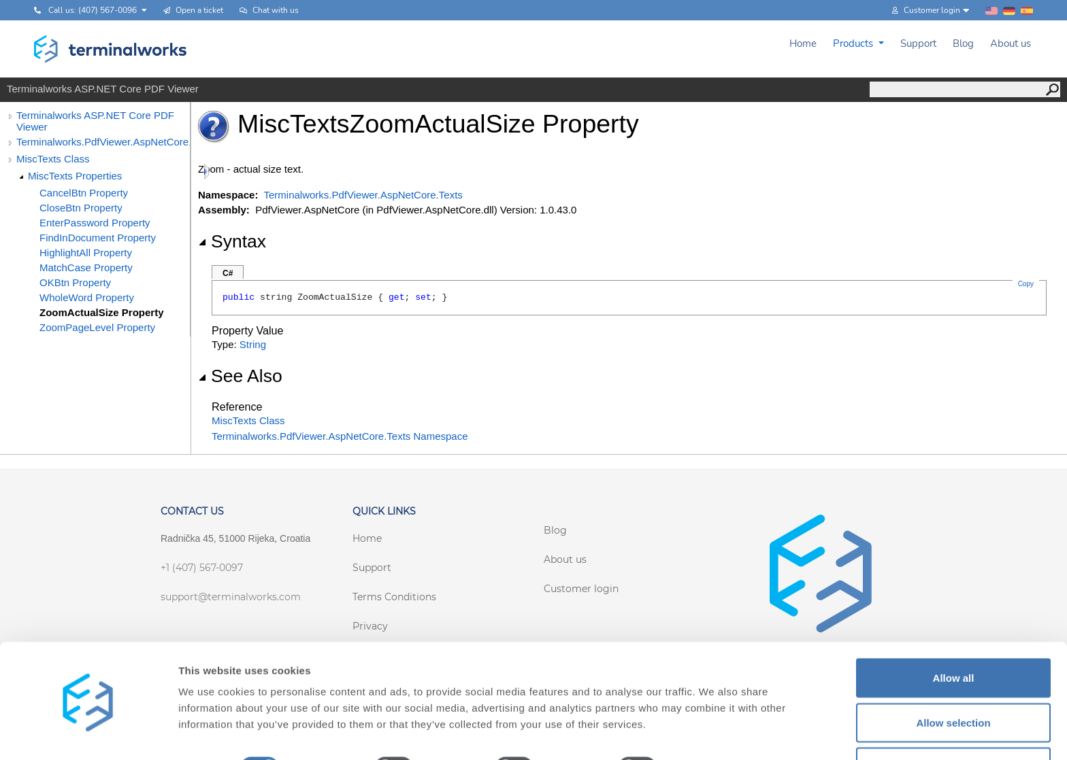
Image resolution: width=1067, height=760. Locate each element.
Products (854, 43)
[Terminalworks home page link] (110, 49)
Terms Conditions (394, 597)
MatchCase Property (86, 267)
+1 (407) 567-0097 (202, 568)
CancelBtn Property (83, 192)
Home (803, 43)
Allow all (953, 634)
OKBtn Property (75, 282)
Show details (714, 725)
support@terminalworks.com (231, 597)
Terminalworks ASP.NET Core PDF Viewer (95, 121)
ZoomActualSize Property (101, 312)
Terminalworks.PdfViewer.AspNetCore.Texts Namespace (340, 436)
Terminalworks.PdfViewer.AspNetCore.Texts (103, 142)
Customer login (581, 589)
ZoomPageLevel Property (97, 327)
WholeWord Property (86, 297)
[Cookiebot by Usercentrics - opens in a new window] (88, 733)
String (253, 344)
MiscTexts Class (53, 159)
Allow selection (953, 679)
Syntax (232, 241)
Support (918, 43)
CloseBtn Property (80, 207)
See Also (240, 376)
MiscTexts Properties (75, 176)
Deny (953, 723)
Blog (963, 43)
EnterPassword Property (94, 222)
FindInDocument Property (97, 237)
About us (1010, 43)
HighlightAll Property (85, 252)
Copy (1026, 284)
